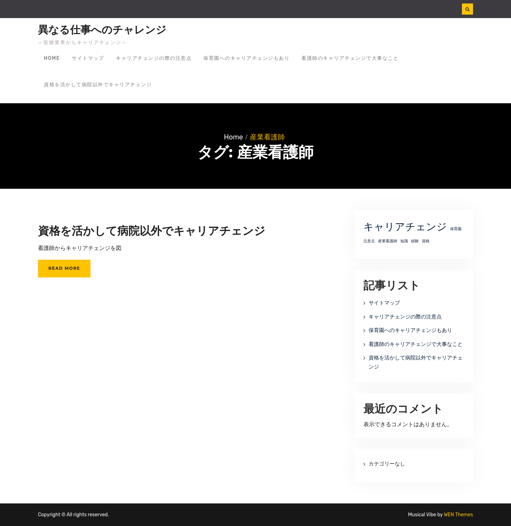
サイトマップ (88, 58)
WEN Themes (458, 515)
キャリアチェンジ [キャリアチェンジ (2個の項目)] (405, 227)
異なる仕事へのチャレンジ (102, 30)
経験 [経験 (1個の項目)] (415, 241)
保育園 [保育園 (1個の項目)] (456, 229)
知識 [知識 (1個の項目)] (404, 241)
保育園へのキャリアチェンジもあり (246, 58)
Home (52, 58)
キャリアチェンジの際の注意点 (153, 58)
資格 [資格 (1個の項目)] (426, 241)
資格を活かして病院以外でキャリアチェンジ (98, 85)
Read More (64, 268)
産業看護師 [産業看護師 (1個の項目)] (387, 241)
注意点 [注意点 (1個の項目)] (369, 241)
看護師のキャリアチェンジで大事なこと (350, 58)
